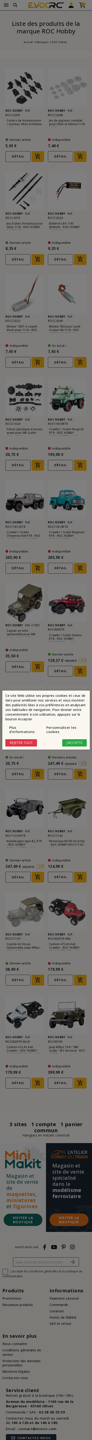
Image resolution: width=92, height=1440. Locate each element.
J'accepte (74, 743)
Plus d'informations (22, 729)
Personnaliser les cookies (61, 729)
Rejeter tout (21, 743)
